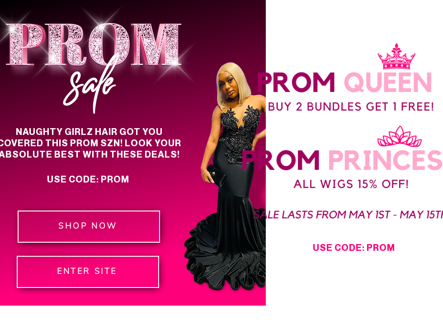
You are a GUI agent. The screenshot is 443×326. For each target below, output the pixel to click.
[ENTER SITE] (88, 272)
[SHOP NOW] (89, 227)
